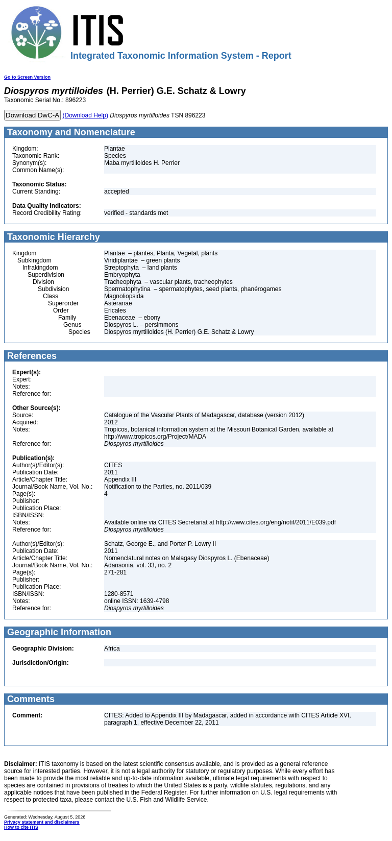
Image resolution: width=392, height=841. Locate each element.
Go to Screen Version (27, 77)
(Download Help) (85, 115)
